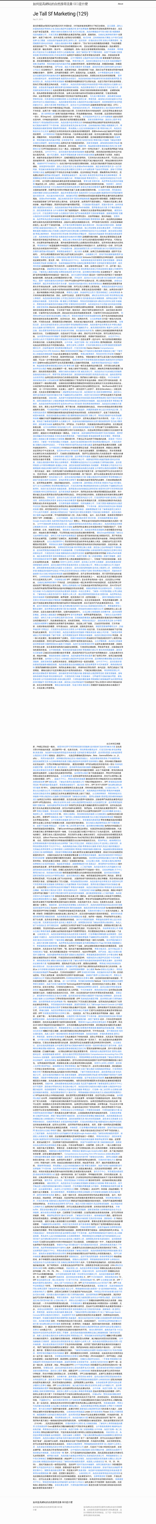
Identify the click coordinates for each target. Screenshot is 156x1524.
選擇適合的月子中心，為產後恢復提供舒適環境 (81, 260)
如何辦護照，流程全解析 (61, 1435)
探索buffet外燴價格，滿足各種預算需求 (94, 166)
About (120, 4)
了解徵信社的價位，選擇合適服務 (86, 796)
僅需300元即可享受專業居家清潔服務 (88, 360)
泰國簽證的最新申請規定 (112, 286)
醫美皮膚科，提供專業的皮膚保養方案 (49, 609)
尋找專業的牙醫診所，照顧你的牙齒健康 (86, 234)
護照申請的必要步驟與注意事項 (68, 169)
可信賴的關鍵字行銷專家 (57, 409)
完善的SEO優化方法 (61, 459)
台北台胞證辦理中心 (56, 541)
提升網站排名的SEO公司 (73, 1447)
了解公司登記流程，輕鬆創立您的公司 (85, 843)
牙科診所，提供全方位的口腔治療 (89, 278)
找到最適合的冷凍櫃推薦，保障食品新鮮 (100, 298)
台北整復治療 (116, 1089)
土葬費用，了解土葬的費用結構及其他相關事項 (93, 1435)
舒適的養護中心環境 (74, 1423)
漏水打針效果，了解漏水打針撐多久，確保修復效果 (83, 1215)
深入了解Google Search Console (101, 1004)
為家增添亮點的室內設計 (102, 363)
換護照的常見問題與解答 (112, 193)
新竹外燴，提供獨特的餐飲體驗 (86, 272)
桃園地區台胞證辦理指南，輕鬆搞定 (64, 1151)
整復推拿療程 (55, 656)
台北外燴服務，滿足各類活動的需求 (72, 518)
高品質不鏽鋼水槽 (88, 1083)
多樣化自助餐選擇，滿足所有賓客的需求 (60, 193)
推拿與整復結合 (60, 556)
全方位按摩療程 (50, 427)
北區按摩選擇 (91, 664)
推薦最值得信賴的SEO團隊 (70, 237)
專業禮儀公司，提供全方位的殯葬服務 (73, 105)
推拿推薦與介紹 (80, 1309)
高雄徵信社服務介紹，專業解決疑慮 (70, 178)
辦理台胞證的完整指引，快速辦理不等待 (58, 1315)
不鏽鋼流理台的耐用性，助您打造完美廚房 (81, 395)
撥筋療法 (66, 530)
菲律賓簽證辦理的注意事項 (77, 978)
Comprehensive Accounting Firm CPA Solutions (85, 1154)
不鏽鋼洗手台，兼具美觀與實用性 (91, 327)
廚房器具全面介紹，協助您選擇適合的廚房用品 (71, 524)
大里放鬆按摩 (53, 380)
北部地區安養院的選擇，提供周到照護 (93, 752)
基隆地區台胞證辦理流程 (93, 673)
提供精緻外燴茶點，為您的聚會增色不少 (80, 87)
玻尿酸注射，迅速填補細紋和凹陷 (61, 263)
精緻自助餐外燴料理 (50, 468)
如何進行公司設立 (53, 659)
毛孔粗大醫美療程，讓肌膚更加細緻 (105, 96)
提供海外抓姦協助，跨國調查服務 (83, 409)
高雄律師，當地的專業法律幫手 (62, 480)
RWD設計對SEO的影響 (104, 1291)
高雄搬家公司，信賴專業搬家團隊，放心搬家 (74, 969)
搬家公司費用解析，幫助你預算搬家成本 (80, 301)
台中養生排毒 (43, 1040)
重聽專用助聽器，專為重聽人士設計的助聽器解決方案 (76, 128)
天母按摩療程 (86, 1467)
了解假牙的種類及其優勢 (112, 981)
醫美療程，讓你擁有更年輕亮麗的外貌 (65, 673)
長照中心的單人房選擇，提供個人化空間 (77, 562)
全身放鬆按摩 (102, 1382)
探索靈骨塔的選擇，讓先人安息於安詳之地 (57, 166)
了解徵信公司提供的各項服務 (69, 1089)
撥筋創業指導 (104, 421)
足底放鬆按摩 (106, 1318)
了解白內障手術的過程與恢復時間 (87, 960)
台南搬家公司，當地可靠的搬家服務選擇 (103, 254)
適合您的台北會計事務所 (46, 1130)
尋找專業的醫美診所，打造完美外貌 (70, 348)
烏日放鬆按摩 (110, 278)
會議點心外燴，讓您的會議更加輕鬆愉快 (72, 465)
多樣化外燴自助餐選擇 (91, 187)
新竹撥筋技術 (53, 925)
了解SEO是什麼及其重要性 (80, 512)
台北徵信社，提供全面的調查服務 (77, 568)
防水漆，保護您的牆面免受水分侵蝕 (56, 527)
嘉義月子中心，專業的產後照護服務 (70, 779)
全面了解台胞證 (88, 1069)
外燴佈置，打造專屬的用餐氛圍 (92, 934)
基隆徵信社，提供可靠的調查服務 (75, 219)
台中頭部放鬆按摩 (64, 1274)
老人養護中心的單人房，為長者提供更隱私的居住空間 (94, 1341)
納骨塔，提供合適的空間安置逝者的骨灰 (60, 565)
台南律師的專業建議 (75, 1412)
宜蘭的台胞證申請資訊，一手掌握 (50, 445)
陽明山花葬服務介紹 (71, 585)
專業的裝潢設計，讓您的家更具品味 (97, 620)
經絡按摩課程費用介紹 (43, 899)
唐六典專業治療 (48, 114)
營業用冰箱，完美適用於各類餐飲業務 (49, 99)
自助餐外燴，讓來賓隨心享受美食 (87, 483)
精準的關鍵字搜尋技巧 (108, 1075)
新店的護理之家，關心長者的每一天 (52, 1280)
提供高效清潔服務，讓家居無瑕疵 (84, 1209)
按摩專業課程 (64, 908)
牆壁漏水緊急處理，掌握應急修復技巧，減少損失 (65, 175)
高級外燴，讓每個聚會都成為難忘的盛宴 (76, 468)
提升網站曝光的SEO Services (75, 606)
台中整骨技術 (49, 134)
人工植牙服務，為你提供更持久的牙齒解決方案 (100, 867)
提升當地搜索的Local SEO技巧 (95, 1283)
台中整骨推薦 (96, 248)
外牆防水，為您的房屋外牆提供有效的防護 (79, 84)
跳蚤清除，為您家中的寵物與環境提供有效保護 (69, 398)
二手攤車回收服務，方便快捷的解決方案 (102, 1110)
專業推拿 (108, 887)
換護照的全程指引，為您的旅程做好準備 (78, 78)
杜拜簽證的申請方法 (91, 116)
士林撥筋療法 (49, 1119)
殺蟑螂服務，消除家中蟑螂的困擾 (57, 852)
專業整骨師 (95, 219)
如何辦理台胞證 (81, 773)
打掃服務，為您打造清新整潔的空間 (76, 442)
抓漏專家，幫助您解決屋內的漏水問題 (53, 64)
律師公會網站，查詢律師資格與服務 (79, 814)
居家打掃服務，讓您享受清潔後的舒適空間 (69, 1157)
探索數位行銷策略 (57, 439)
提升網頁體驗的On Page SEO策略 (97, 943)
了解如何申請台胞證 (56, 1289)
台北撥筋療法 (101, 814)
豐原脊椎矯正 (102, 292)
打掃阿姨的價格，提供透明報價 (84, 1294)
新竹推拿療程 (84, 1224)
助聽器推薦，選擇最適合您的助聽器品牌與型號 (77, 489)
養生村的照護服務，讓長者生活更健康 (101, 1119)
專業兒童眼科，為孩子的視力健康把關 (49, 984)
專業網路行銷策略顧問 (100, 679)
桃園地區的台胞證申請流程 (72, 553)
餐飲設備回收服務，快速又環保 (68, 685)
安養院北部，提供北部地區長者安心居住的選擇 (63, 1368)
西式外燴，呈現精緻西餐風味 (100, 518)
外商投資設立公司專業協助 (72, 1110)
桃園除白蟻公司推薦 (50, 231)
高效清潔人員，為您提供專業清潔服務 (87, 530)
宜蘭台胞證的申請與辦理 (97, 477)
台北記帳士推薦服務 (91, 612)
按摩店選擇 (42, 1289)
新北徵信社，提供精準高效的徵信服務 (74, 767)
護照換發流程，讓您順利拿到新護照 (76, 374)
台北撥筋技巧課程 (67, 213)
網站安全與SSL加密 (100, 295)
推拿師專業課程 (107, 1256)
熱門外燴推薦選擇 (83, 213)
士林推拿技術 (104, 1379)
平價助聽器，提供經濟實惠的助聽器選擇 (80, 1379)
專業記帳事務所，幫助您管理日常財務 (51, 234)
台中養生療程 (113, 955)
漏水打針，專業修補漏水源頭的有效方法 (86, 1092)
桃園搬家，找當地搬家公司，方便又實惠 (88, 503)
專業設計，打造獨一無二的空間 (62, 826)
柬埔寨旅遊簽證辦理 (56, 1204)
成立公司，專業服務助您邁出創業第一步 (83, 1289)
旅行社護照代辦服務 (80, 275)
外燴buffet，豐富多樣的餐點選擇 (106, 1394)
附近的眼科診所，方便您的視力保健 (64, 676)
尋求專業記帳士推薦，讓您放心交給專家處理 (93, 547)
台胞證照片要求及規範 (76, 1016)
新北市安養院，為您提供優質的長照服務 (66, 632)
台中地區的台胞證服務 (92, 351)
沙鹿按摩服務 (59, 401)
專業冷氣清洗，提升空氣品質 (107, 949)
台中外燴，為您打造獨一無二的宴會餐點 (82, 342)
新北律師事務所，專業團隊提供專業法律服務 (70, 1192)
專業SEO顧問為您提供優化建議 (78, 445)
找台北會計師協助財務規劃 (51, 574)
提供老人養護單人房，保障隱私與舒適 (75, 922)
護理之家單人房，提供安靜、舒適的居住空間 (82, 40)
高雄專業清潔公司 (110, 928)
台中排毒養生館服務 (60, 820)
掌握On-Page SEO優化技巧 (68, 1245)
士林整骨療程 (59, 456)
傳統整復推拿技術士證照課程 (96, 486)
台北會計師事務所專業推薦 (84, 1028)
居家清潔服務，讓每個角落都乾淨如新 (103, 143)
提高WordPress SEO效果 (71, 404)
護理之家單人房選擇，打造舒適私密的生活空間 (87, 345)
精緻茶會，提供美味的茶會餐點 (62, 905)
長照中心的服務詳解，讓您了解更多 (72, 52)
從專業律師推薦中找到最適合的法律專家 (50, 843)
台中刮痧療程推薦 (49, 679)
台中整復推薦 (64, 1078)
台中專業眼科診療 (105, 73)
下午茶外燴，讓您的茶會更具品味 (63, 125)
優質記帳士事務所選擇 (72, 240)
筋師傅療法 (94, 761)
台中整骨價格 (81, 629)
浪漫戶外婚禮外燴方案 (90, 1142)
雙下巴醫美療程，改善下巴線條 (102, 52)
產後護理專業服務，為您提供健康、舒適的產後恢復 (90, 1034)
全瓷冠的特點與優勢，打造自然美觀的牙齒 (79, 1122)
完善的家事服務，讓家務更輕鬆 (104, 213)
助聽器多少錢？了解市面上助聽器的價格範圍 (69, 817)
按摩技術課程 (65, 1335)
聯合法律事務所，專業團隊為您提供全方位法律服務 (77, 462)
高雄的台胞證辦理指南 (89, 1327)
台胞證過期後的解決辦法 (52, 1186)
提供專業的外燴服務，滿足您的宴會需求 (94, 401)
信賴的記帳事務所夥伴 (108, 34)
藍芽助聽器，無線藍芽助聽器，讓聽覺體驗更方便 (79, 509)
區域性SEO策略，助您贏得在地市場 (76, 330)
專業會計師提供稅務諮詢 (110, 963)
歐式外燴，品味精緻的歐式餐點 (97, 37)
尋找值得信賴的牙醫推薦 (50, 600)
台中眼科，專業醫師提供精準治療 (105, 1186)
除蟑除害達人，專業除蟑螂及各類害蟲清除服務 (85, 1057)
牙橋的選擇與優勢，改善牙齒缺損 (94, 1227)
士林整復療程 (45, 576)
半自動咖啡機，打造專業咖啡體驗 (75, 550)
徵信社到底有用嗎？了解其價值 (51, 940)
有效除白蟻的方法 (104, 1350)
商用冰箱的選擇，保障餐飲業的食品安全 (58, 758)
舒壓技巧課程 (86, 571)
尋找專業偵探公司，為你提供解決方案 (71, 1417)
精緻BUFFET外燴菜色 (46, 163)
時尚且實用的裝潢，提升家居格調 (55, 492)
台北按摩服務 (73, 99)
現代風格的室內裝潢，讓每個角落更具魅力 (98, 1245)
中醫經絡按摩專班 (84, 987)
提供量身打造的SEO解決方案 (49, 395)
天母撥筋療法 (57, 790)
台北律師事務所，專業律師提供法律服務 (84, 1236)
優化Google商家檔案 (106, 533)
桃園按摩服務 (92, 588)
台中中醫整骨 (76, 58)
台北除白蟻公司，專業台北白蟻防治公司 (96, 565)
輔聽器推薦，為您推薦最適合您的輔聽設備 (65, 664)
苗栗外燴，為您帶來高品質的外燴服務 (65, 943)
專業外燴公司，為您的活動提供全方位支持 (90, 61)
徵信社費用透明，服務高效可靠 (102, 1330)
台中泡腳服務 (107, 116)
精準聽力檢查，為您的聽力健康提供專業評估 (66, 1456)
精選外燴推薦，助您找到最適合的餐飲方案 (51, 415)
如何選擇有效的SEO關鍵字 (48, 336)
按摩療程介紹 (39, 864)
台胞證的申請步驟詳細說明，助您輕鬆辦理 (95, 102)
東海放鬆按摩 (94, 436)
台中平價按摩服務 (82, 1365)
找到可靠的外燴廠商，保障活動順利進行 (94, 1464)
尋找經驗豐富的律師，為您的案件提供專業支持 (61, 122)
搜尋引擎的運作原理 (59, 893)
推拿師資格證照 (72, 351)
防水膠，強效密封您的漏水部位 (74, 283)
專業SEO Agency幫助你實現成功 (92, 1022)
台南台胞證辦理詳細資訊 (82, 802)
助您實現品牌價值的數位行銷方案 (103, 858)
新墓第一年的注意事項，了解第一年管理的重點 (91, 591)
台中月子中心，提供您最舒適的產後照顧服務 (64, 152)
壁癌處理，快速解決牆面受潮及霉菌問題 (50, 1318)
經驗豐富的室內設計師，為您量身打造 (63, 269)
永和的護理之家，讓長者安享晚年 (47, 1379)
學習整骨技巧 (43, 245)
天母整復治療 (60, 579)
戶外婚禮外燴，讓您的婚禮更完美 (75, 248)
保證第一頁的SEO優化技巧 (96, 1045)
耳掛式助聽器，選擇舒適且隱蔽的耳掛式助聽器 (97, 884)
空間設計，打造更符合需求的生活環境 (57, 629)
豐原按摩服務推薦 (82, 199)
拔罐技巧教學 (92, 975)
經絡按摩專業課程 (98, 398)
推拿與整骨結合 (95, 283)
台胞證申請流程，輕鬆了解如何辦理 (51, 1116)
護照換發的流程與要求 (42, 870)
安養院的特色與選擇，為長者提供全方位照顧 (87, 304)
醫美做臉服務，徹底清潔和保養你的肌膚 (87, 908)
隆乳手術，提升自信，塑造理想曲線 (60, 1180)
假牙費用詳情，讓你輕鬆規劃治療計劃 (59, 327)
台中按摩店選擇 (58, 617)
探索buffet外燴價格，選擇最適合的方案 (90, 207)
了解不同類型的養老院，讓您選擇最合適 (97, 1072)
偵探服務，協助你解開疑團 (53, 1057)
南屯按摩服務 (57, 1001)
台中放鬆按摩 (75, 1400)
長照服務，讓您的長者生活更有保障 (98, 67)
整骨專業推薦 (76, 257)
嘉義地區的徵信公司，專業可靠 (53, 228)
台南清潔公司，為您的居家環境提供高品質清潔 (97, 905)
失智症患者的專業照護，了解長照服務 (71, 436)
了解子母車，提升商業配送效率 (64, 635)
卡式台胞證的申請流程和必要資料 (65, 187)
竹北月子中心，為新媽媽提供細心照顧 (65, 846)
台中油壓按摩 (89, 169)
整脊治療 (87, 181)
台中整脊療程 (57, 849)
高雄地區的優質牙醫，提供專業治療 (96, 998)
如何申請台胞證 (40, 368)
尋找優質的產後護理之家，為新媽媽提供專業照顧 (84, 790)
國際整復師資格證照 (79, 415)
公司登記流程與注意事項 (71, 298)
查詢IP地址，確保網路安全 (109, 840)
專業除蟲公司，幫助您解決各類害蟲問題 (88, 1335)
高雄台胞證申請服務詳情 (65, 29)
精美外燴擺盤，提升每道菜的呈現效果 (87, 1078)
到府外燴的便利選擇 (72, 1438)
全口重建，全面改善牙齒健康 (50, 40)
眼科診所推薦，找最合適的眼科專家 (56, 43)
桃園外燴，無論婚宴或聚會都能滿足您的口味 (97, 146)
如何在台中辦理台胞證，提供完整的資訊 (62, 875)
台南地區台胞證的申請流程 (73, 659)
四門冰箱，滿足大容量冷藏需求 (68, 67)
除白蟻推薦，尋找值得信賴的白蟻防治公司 (85, 609)
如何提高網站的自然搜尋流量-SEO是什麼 (60, 4)
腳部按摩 (59, 87)
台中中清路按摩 (44, 524)
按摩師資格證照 (66, 272)
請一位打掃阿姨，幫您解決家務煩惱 (78, 981)
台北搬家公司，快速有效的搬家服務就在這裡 (78, 421)
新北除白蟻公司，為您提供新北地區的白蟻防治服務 (85, 1086)
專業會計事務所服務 (84, 849)
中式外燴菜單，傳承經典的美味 (94, 990)
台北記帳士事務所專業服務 (80, 1391)
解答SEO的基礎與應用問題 (107, 78)
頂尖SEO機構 (107, 811)
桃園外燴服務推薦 (78, 638)
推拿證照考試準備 (96, 175)
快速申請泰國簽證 (68, 535)
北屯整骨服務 (65, 503)
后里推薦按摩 (65, 796)
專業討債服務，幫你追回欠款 (49, 811)
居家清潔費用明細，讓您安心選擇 (102, 119)
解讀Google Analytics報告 (85, 1133)
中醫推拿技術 (90, 632)
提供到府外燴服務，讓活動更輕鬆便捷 (85, 893)
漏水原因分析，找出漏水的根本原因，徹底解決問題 (55, 196)
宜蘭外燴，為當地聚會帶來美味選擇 (87, 433)
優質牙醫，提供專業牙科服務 (77, 456)
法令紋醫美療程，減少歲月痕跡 (70, 1385)
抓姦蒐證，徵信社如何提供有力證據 (84, 1318)
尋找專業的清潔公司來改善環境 (53, 55)
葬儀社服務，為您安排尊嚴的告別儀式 (55, 1010)
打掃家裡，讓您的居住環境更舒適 (55, 1341)
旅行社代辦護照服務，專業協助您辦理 (92, 919)
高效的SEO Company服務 (90, 193)
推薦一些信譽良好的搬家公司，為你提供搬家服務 (93, 1274)
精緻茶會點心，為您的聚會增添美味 (60, 102)
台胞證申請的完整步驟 (92, 58)
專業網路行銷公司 (90, 650)
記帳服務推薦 (102, 1332)
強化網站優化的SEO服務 (49, 1324)
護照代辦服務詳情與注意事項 (67, 339)
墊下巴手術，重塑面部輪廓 (80, 1280)
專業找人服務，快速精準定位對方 (81, 292)
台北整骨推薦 (84, 1371)
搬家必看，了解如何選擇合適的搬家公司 (66, 782)
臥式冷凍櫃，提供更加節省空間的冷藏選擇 (75, 996)
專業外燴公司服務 (101, 140)
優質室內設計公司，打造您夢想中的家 (93, 497)
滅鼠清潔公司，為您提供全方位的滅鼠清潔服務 (101, 371)
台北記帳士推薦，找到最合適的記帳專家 (103, 861)
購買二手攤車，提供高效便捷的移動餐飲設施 (76, 1332)
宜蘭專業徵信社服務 (54, 644)
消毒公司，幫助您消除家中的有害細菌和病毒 (81, 316)
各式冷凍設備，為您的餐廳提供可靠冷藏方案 (92, 32)
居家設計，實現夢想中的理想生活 (103, 864)
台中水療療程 (59, 210)
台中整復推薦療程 (104, 1426)
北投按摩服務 (108, 870)
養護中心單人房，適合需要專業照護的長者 (81, 594)
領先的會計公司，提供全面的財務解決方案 (75, 427)
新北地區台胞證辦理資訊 (96, 823)
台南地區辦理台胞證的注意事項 (104, 550)
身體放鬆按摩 (39, 782)
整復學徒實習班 (102, 1139)
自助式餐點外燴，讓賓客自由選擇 (105, 1450)
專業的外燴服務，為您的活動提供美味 (95, 635)
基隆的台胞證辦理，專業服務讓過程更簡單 (87, 955)
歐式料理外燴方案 (45, 1300)
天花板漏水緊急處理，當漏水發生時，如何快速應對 (85, 1271)
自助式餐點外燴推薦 (79, 1218)
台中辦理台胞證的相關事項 (106, 468)
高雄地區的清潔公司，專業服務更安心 (89, 108)
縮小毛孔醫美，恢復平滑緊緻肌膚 (61, 155)
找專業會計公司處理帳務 (65, 884)
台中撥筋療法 (55, 448)
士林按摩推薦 (114, 292)
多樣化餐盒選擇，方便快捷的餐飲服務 (73, 679)
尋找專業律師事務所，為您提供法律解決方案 (102, 404)
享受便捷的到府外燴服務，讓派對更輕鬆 (68, 1004)
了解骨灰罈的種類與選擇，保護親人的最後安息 (83, 1461)
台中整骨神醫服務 (47, 465)
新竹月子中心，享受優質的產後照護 (84, 820)
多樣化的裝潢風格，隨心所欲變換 (81, 228)
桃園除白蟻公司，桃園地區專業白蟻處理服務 (90, 459)
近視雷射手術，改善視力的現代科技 (77, 140)
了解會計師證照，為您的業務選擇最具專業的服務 (96, 1250)
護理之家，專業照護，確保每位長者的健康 (97, 99)
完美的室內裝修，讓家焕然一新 (102, 1218)
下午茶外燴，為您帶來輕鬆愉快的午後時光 (59, 1168)
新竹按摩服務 (82, 29)
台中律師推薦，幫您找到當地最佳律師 (65, 650)
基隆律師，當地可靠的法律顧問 (106, 1467)
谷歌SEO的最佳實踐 (85, 155)
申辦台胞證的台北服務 (108, 84)
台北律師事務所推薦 (58, 761)
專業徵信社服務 (56, 544)
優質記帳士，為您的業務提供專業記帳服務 (87, 1406)
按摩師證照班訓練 (66, 547)
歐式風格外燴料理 (114, 108)
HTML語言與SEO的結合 (69, 571)
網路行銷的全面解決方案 (61, 32)
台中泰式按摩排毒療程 (73, 225)
